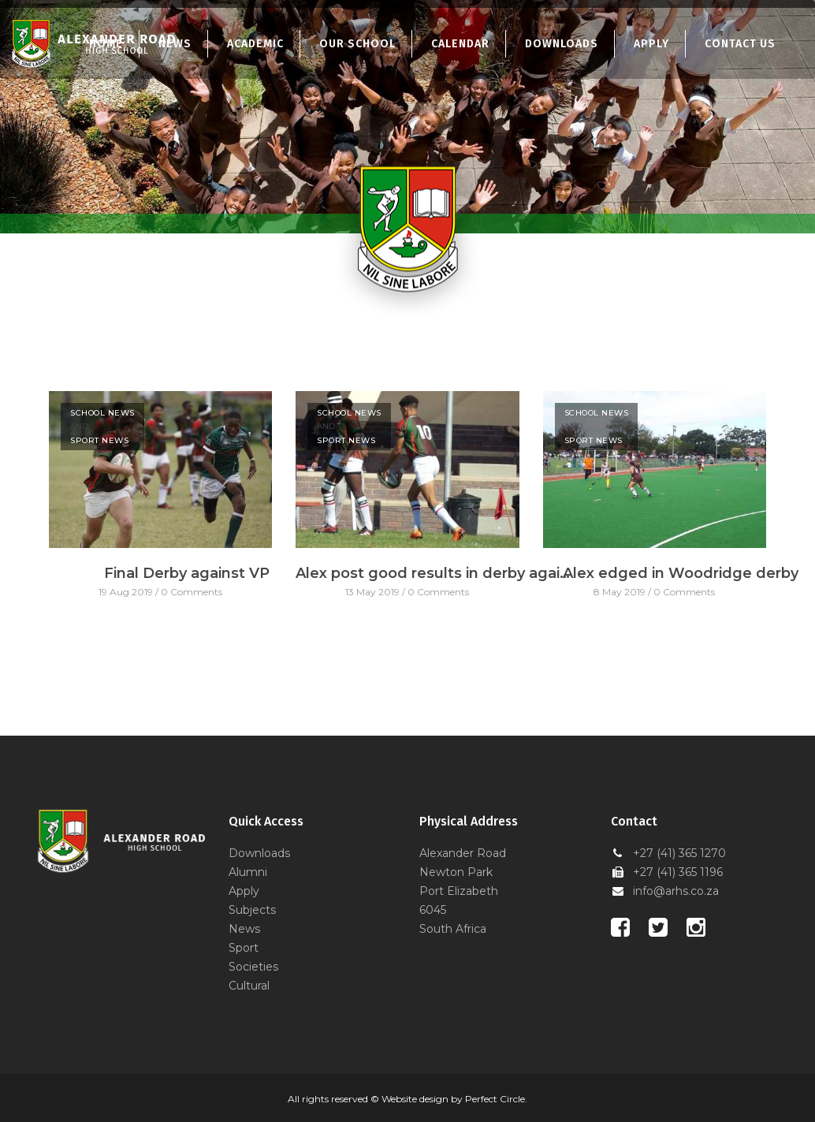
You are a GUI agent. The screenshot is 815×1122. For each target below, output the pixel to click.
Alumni (248, 872)
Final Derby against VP (187, 573)
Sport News (99, 440)
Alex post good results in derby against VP (433, 573)
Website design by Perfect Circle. (454, 1099)
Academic (255, 43)
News (244, 929)
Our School (357, 43)
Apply (651, 43)
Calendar (460, 43)
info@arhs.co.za (676, 891)
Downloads (561, 43)
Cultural (249, 985)
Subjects (252, 910)
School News (102, 413)
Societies (253, 967)
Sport (244, 948)
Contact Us (740, 43)
